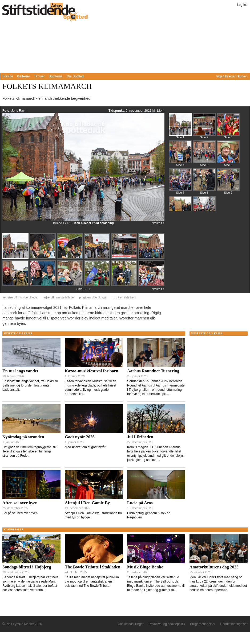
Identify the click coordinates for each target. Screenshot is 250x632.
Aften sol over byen (20, 503)
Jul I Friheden (140, 437)
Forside (7, 76)
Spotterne (56, 76)
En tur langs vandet (20, 371)
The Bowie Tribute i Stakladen (92, 567)
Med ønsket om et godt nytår (85, 447)
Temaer (39, 76)
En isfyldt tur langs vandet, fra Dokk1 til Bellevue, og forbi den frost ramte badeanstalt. (30, 385)
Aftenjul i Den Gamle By (87, 503)
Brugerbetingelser (202, 624)
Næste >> (158, 222)
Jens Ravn (18, 111)
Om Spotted (75, 76)
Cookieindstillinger (131, 624)
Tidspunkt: (117, 111)
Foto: (6, 111)
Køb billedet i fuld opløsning (94, 222)
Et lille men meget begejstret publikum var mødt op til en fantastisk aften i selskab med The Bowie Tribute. (92, 581)
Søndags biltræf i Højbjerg (26, 567)
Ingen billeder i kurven (232, 76)
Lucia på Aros (140, 503)
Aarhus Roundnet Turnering (153, 371)
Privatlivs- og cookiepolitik (166, 624)
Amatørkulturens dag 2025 (214, 567)
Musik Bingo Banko (145, 567)
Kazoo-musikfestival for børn (91, 371)
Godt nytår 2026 (80, 437)
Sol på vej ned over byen (20, 513)
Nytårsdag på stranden (23, 437)
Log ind (242, 5)
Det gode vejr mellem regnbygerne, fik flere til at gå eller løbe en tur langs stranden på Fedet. (29, 451)
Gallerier (23, 76)
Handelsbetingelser (234, 624)
